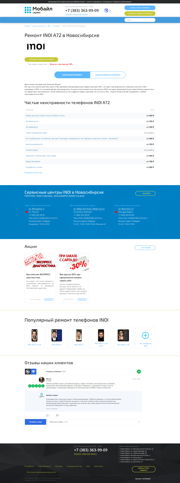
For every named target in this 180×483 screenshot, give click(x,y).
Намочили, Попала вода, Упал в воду (41, 156)
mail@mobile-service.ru (48, 218)
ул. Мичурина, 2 (36, 208)
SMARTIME (38, 480)
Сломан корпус (32, 150)
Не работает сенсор (34, 167)
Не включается (32, 121)
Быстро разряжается (34, 144)
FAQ (88, 466)
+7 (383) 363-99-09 (82, 10)
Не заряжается (32, 127)
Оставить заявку (140, 13)
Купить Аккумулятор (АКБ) (36, 133)
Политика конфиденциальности (41, 472)
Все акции (144, 247)
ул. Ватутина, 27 (126, 208)
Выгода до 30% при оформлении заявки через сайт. (70, 277)
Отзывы (58, 466)
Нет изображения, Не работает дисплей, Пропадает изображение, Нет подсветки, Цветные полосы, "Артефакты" (72, 138)
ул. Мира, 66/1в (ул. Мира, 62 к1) (89, 208)
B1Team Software (50, 480)
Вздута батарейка (33, 161)
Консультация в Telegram (40, 221)
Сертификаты (44, 466)
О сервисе (29, 466)
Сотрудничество (74, 466)
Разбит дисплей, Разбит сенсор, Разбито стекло (45, 115)
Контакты (98, 466)
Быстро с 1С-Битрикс (143, 479)
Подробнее (48, 299)
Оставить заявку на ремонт (41, 59)
